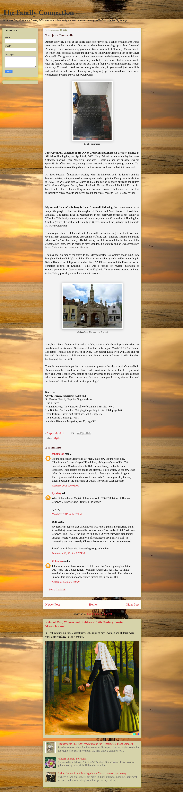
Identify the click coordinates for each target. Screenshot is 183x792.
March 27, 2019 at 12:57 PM (67, 514)
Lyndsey (56, 493)
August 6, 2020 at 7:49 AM (66, 581)
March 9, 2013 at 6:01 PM (65, 485)
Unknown (57, 561)
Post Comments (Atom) (99, 613)
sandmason (58, 453)
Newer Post (52, 604)
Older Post (132, 604)
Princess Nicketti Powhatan (72, 758)
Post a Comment (57, 589)
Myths (57, 438)
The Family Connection (38, 12)
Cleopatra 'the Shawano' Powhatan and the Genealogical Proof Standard (95, 743)
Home (93, 604)
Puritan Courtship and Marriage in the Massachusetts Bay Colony (92, 773)
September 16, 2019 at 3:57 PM (68, 553)
